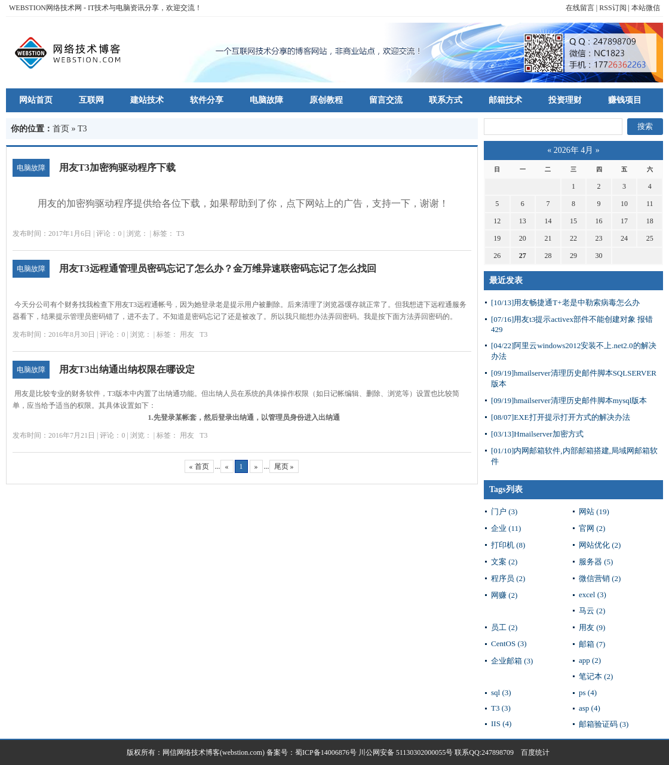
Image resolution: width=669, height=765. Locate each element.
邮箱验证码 (603, 724)
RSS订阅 (612, 8)
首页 (61, 128)
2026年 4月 (574, 150)
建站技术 (147, 100)
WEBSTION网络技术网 (45, 8)
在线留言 (580, 8)
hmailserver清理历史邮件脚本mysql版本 (569, 400)
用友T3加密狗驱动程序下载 (117, 167)
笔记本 (596, 676)
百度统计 (532, 752)
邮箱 (592, 644)
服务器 (596, 561)
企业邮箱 (512, 660)
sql (501, 692)
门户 (504, 511)
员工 (504, 627)
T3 (180, 233)
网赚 (504, 595)
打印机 (508, 544)
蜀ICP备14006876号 (326, 752)
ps (588, 692)
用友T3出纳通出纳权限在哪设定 (127, 369)
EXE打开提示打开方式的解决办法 (560, 417)
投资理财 (565, 100)
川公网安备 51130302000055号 (405, 752)
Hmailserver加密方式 (537, 433)
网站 (594, 511)
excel (592, 594)
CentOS (509, 643)
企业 (506, 528)
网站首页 (36, 100)
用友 (187, 334)
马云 (592, 610)
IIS (501, 723)
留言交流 (386, 100)
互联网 (91, 100)
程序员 (508, 578)
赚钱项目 (625, 100)
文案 (504, 561)
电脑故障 (266, 100)
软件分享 (206, 100)
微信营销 (600, 578)
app (590, 660)
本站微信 (645, 8)
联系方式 (445, 100)
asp (589, 707)
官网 (592, 528)
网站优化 (600, 544)
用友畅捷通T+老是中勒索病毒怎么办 (565, 302)
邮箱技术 (505, 100)
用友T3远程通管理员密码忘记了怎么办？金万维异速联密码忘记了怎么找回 (217, 268)
